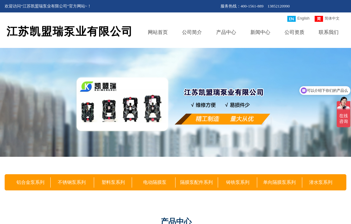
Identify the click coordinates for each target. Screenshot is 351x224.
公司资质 (294, 32)
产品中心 (226, 32)
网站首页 (158, 32)
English (298, 19)
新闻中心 (260, 32)
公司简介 (192, 32)
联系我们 (329, 32)
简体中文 (327, 19)
